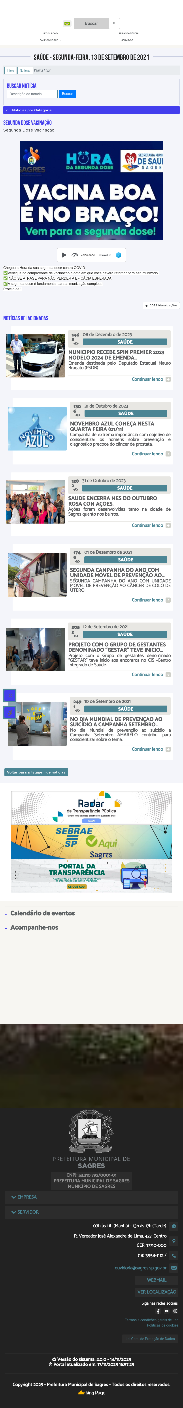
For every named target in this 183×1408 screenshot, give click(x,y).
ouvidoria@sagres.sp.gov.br (140, 1268)
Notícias (25, 70)
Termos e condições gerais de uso (151, 1320)
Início (10, 70)
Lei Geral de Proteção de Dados (150, 1339)
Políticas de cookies (162, 1325)
